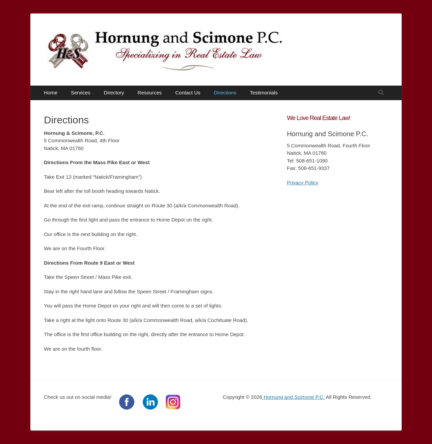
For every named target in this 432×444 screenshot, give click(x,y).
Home (50, 92)
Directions (225, 92)
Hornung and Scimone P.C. (293, 397)
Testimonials (264, 92)
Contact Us (187, 92)
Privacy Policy (302, 182)
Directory (114, 92)
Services (80, 92)
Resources (150, 92)
